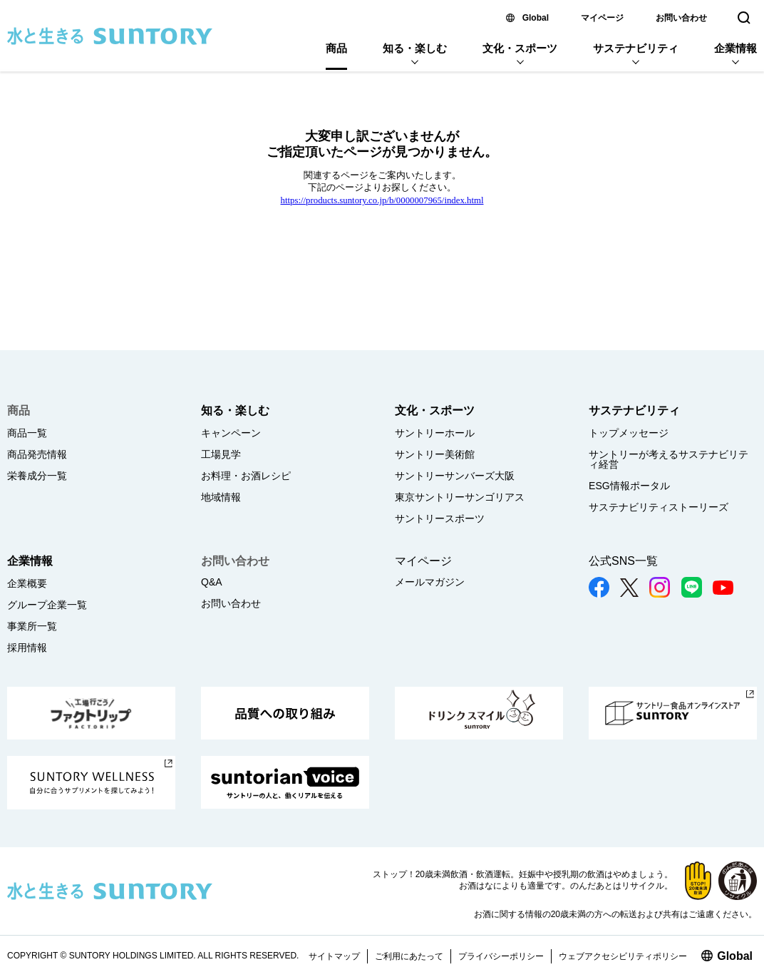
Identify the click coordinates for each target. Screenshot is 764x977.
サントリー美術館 (435, 454)
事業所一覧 (32, 626)
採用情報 (27, 647)
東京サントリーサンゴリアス (460, 497)
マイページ (602, 18)
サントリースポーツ (440, 518)
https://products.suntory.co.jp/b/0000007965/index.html (382, 200)
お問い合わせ (681, 18)
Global (535, 18)
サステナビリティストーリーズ (658, 507)
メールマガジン (430, 582)
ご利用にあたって (409, 956)
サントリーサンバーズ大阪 (455, 475)
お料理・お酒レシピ (246, 475)
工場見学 (221, 454)
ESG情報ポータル (629, 485)
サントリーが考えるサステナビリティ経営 (668, 459)
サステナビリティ (635, 48)
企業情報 (735, 48)
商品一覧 (27, 433)
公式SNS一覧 (623, 561)
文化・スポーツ (519, 48)
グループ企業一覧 (47, 604)
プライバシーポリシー (501, 956)
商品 (336, 48)
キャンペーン (231, 433)
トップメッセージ (628, 433)
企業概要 (27, 583)
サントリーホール (435, 433)
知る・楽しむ (415, 48)
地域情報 (221, 497)
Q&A (211, 582)
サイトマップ (334, 956)
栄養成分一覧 (37, 475)
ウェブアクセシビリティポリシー (623, 956)
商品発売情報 (37, 454)
